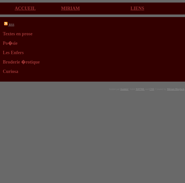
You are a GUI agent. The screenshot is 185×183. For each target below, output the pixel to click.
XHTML (140, 89)
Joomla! (124, 89)
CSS (152, 89)
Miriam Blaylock (175, 89)
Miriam (70, 8)
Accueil (25, 8)
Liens (137, 8)
